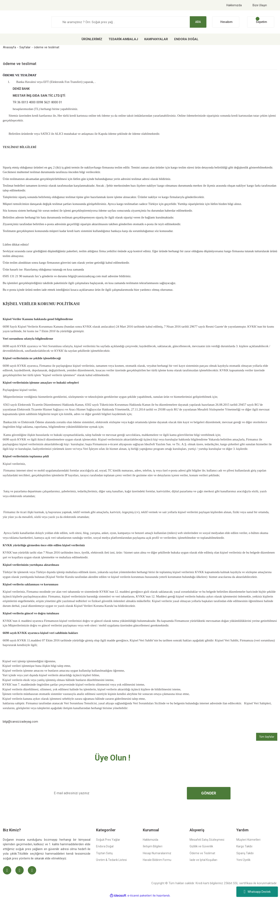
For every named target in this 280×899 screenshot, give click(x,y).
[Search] (129, 22)
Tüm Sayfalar (266, 736)
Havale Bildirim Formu (157, 860)
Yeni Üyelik (243, 860)
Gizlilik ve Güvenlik (201, 846)
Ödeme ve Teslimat (202, 853)
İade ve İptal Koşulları (203, 860)
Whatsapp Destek (257, 891)
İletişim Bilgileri (152, 846)
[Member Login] (225, 22)
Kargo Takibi (244, 846)
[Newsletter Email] (115, 793)
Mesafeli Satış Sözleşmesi (207, 839)
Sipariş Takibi (245, 853)
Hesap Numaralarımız (157, 853)
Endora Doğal (104, 846)
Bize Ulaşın (260, 5)
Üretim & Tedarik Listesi (111, 860)
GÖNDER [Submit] (208, 793)
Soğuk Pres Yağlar (108, 839)
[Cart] (260, 22)
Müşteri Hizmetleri (248, 839)
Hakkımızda (234, 5)
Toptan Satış (104, 853)
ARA (198, 22)
